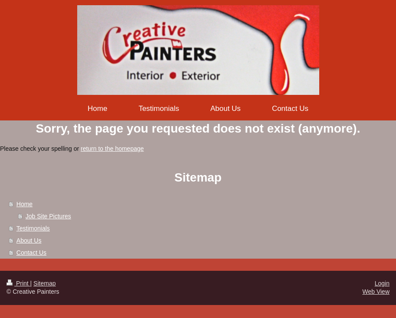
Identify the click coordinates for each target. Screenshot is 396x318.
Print (18, 283)
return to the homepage (112, 148)
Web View (375, 291)
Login (382, 283)
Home (24, 204)
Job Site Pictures (48, 216)
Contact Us (31, 252)
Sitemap (44, 283)
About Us (29, 240)
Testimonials (33, 228)
